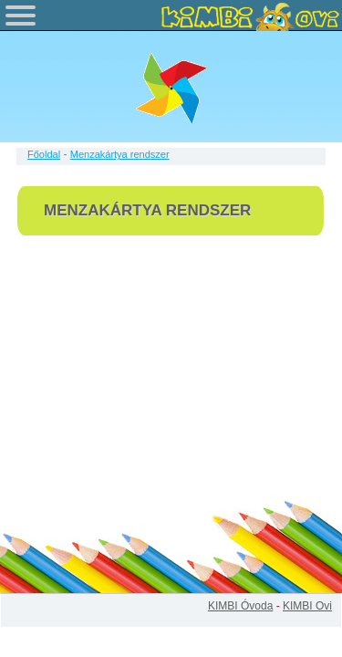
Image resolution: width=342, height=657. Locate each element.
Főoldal (43, 154)
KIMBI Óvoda (240, 606)
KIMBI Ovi (307, 606)
